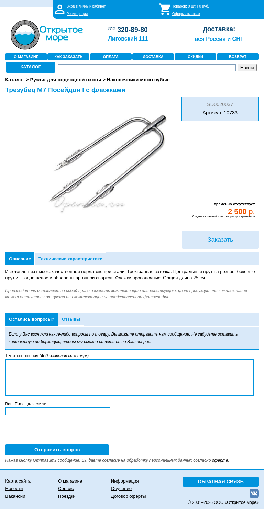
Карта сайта (17, 481)
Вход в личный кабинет (86, 6)
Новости (14, 488)
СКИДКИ (195, 57)
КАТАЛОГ (31, 66)
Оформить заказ (186, 14)
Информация (125, 481)
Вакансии (15, 496)
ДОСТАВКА (153, 57)
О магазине (70, 481)
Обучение (121, 488)
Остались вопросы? (31, 319)
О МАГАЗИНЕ (26, 57)
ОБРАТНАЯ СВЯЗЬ (221, 481)
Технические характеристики (70, 258)
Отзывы (71, 319)
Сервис (66, 488)
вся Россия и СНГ (219, 39)
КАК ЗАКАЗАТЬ (68, 57)
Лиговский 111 (128, 38)
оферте (220, 460)
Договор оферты (128, 496)
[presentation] (57, 431)
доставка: (219, 29)
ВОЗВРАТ (237, 57)
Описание (20, 258)
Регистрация (77, 14)
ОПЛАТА (111, 57)
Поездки (66, 496)
